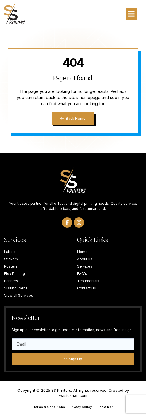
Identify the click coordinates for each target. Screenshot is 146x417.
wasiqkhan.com (73, 395)
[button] (131, 14)
